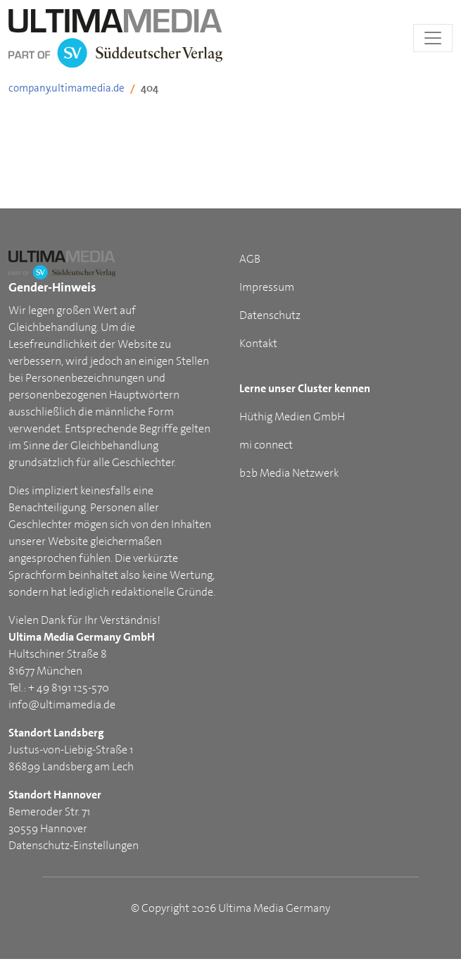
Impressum (266, 287)
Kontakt (258, 343)
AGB (249, 258)
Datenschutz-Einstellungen (73, 845)
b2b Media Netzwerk (289, 472)
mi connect (266, 444)
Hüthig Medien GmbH (292, 416)
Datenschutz (270, 315)
